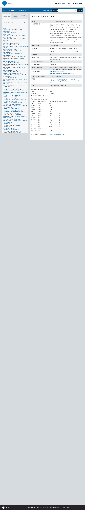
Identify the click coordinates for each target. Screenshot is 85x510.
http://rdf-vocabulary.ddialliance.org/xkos (62, 73)
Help (80, 3)
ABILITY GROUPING (9, 34)
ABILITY (5, 28)
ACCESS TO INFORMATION (11, 109)
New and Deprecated (24, 16)
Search (80, 10)
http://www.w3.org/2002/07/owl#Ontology (62, 79)
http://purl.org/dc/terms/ (57, 72)
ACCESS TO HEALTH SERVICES (12, 103)
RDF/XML (49, 134)
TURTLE (55, 134)
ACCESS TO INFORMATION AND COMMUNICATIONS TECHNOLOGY (13, 111)
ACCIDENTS (7, 124)
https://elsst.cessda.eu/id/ (57, 62)
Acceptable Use (42, 507)
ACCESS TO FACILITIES (10, 98)
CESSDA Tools (66, 507)
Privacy (31, 507)
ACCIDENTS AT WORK (9, 128)
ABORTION (6, 41)
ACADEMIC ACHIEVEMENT (11, 62)
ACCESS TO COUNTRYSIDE (11, 95)
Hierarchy (15, 16)
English (55, 10)
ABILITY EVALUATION (9, 33)
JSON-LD (61, 134)
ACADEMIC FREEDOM (9, 77)
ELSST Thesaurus (55, 76)
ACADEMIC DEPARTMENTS (11, 70)
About (69, 3)
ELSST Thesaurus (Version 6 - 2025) (17, 10)
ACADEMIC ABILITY (9, 61)
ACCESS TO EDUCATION (10, 97)
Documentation (60, 3)
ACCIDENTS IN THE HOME (11, 130)
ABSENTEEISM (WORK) (10, 49)
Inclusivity (55, 507)
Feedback (75, 3)
